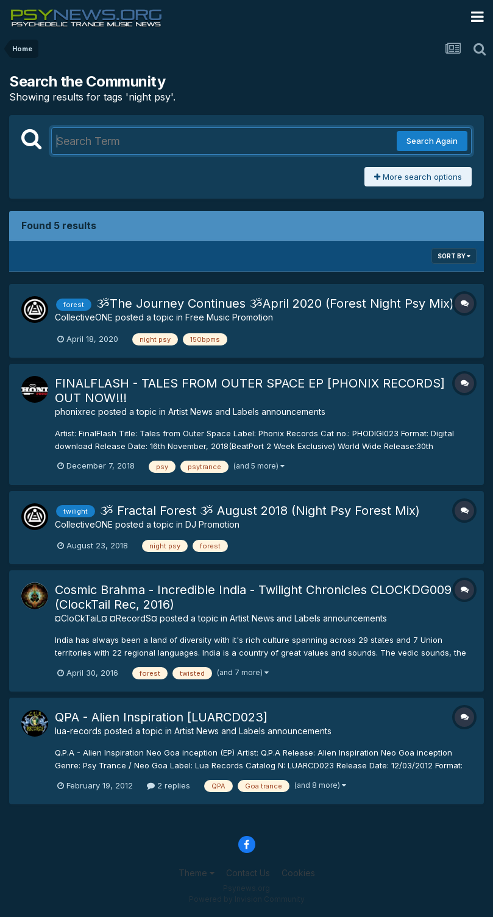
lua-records (78, 731)
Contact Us (248, 873)
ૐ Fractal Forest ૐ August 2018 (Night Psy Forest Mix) (260, 510)
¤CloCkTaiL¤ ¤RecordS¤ (106, 618)
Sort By (454, 256)
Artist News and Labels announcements (246, 411)
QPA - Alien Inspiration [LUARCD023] (161, 717)
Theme (197, 873)
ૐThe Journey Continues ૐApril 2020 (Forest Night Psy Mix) (275, 303)
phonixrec (75, 411)
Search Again (432, 141)
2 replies (168, 785)
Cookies (298, 873)
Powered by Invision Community (247, 899)
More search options (418, 177)
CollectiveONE (84, 317)
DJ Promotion (212, 524)
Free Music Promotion (229, 317)
